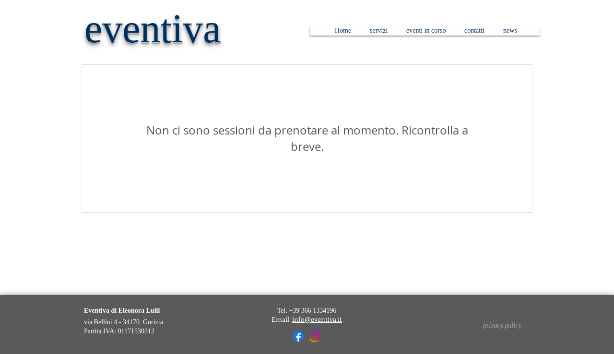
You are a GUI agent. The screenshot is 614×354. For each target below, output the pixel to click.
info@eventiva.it (317, 319)
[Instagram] (315, 336)
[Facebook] (298, 336)
